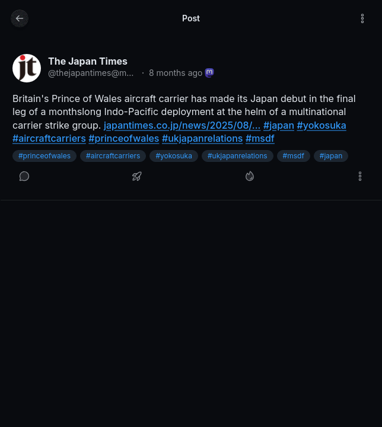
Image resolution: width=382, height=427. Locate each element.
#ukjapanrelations (238, 155)
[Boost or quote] (137, 176)
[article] (191, 121)
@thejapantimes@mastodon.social (92, 73)
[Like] (250, 176)
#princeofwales (44, 155)
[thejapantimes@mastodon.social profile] (26, 68)
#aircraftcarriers (113, 155)
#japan (331, 155)
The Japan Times (88, 61)
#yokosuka (173, 155)
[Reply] (24, 176)
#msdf (293, 155)
